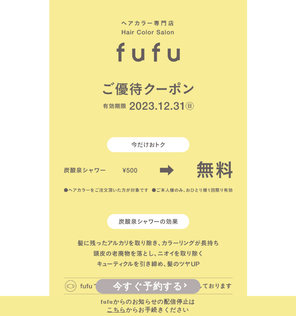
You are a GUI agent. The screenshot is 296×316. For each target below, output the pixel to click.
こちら (116, 310)
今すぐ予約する (148, 286)
